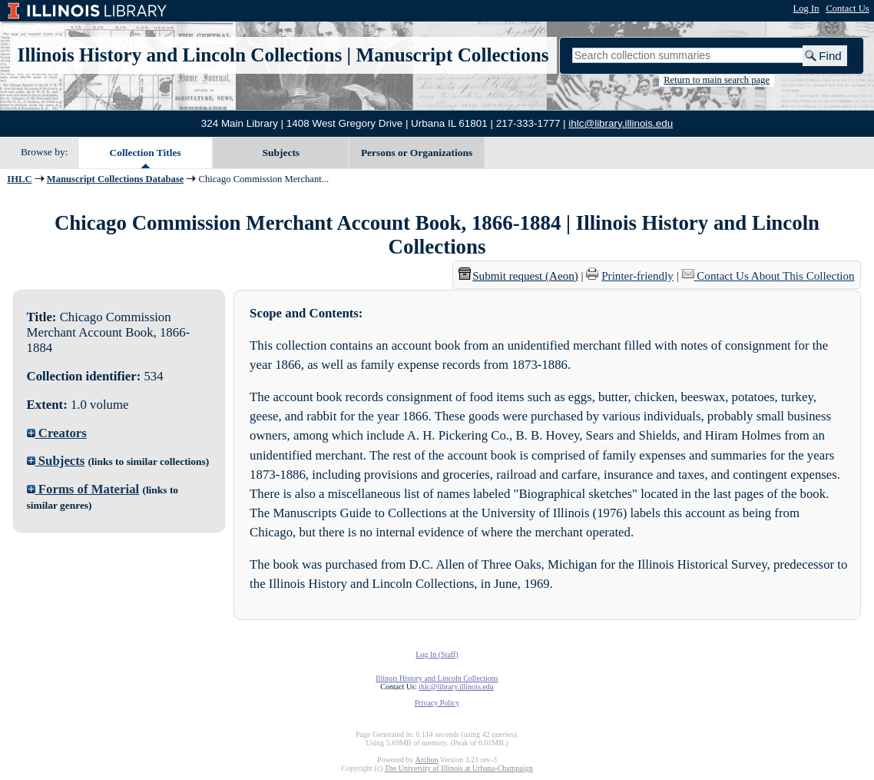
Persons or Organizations (416, 152)
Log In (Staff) (436, 654)
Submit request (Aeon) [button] (518, 276)
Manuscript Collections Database (115, 179)
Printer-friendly (637, 276)
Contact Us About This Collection (775, 276)
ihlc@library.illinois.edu (620, 123)
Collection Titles (145, 152)
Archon (426, 759)
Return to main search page (717, 80)
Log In (806, 8)
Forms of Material (83, 489)
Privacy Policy (437, 703)
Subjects (281, 152)
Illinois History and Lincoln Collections (180, 55)
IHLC (19, 179)
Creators (57, 433)
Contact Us (847, 8)
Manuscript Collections (452, 55)
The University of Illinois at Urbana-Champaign (459, 768)
